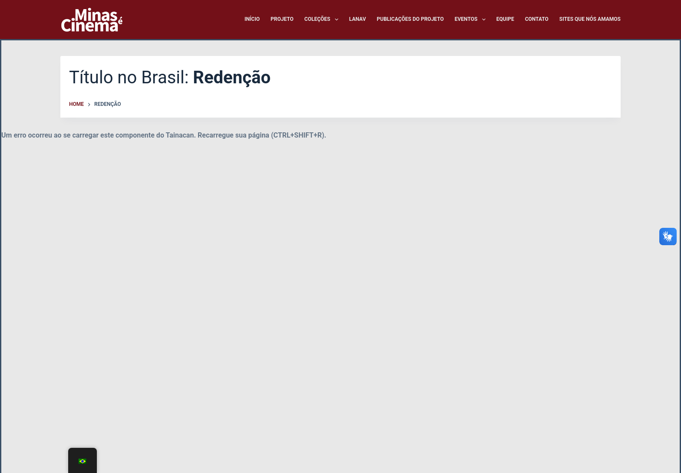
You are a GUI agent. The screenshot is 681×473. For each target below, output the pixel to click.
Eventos (472, 19)
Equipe (505, 19)
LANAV (357, 19)
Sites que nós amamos (590, 19)
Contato (537, 19)
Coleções (323, 19)
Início (252, 19)
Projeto (282, 19)
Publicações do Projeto (410, 19)
